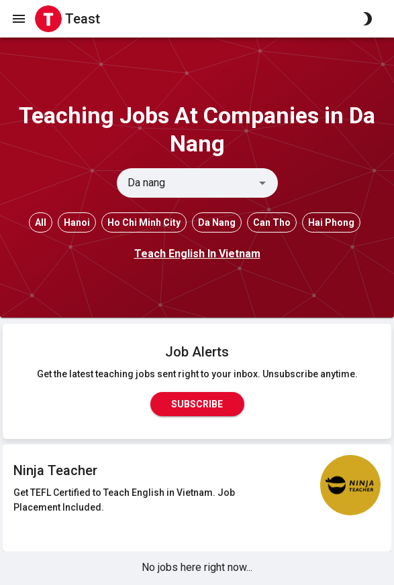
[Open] (262, 183)
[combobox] (186, 183)
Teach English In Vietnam (197, 253)
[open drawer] (19, 19)
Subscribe (197, 404)
